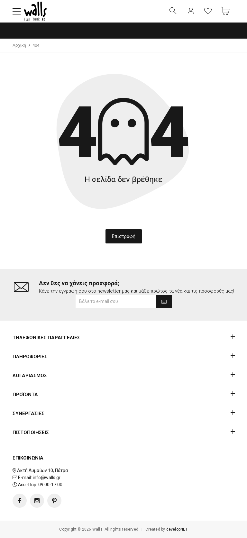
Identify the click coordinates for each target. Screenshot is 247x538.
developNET (177, 529)
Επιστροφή (123, 236)
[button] (17, 11)
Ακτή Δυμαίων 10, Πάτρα (42, 470)
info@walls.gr (46, 477)
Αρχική (19, 45)
